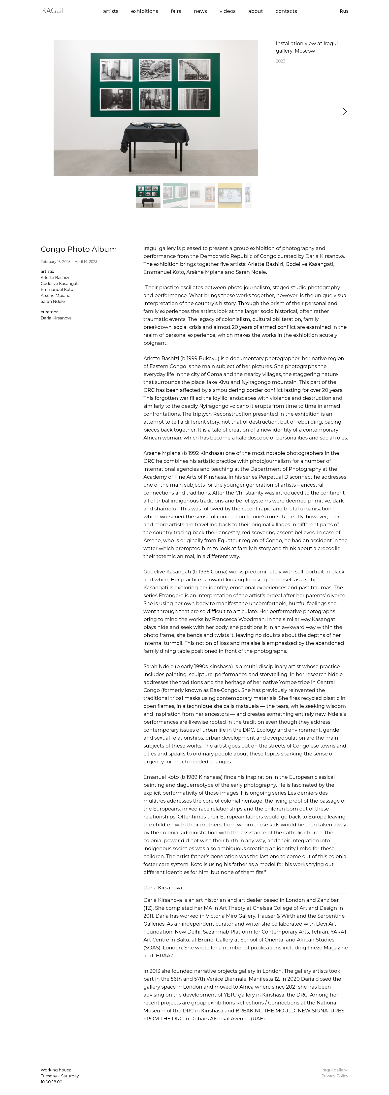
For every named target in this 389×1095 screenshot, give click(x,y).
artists (110, 11)
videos (227, 11)
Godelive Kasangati (60, 283)
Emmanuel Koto (57, 289)
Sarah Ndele (53, 301)
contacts (286, 11)
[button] (345, 111)
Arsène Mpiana (55, 295)
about (255, 11)
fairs (176, 11)
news (200, 11)
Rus (344, 11)
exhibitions (144, 11)
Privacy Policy (334, 1076)
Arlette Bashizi (55, 277)
